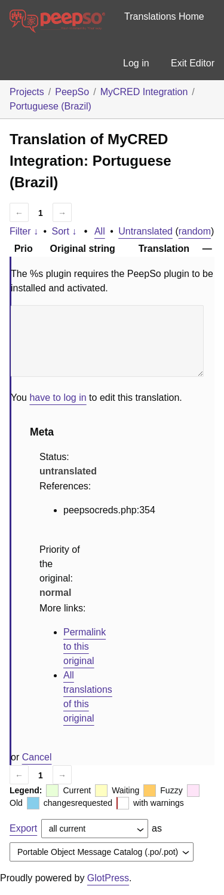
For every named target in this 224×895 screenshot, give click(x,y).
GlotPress (108, 878)
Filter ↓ (24, 231)
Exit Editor (192, 63)
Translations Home (164, 16)
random (195, 231)
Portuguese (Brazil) (50, 106)
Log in (136, 63)
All (99, 231)
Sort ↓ (64, 231)
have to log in (57, 397)
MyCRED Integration (144, 92)
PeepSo (72, 92)
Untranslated (145, 231)
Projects (27, 92)
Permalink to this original (84, 646)
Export (23, 828)
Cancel (37, 757)
